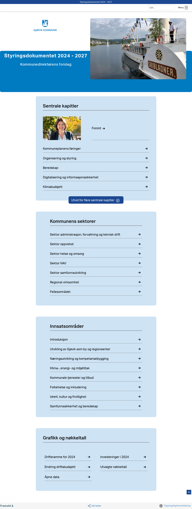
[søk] (160, 7)
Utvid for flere (96, 200)
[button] (94, 506)
